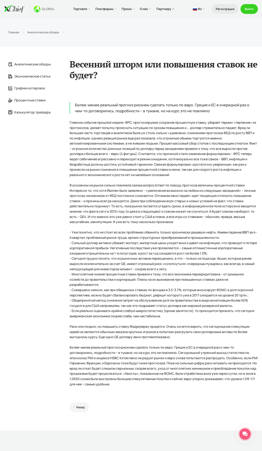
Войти (249, 9)
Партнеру (163, 9)
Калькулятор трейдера (29, 112)
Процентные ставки (27, 100)
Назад (80, 407)
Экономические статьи (29, 76)
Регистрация (225, 9)
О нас (144, 9)
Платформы (104, 9)
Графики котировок (26, 88)
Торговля (80, 9)
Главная (13, 32)
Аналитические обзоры (43, 32)
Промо (127, 9)
